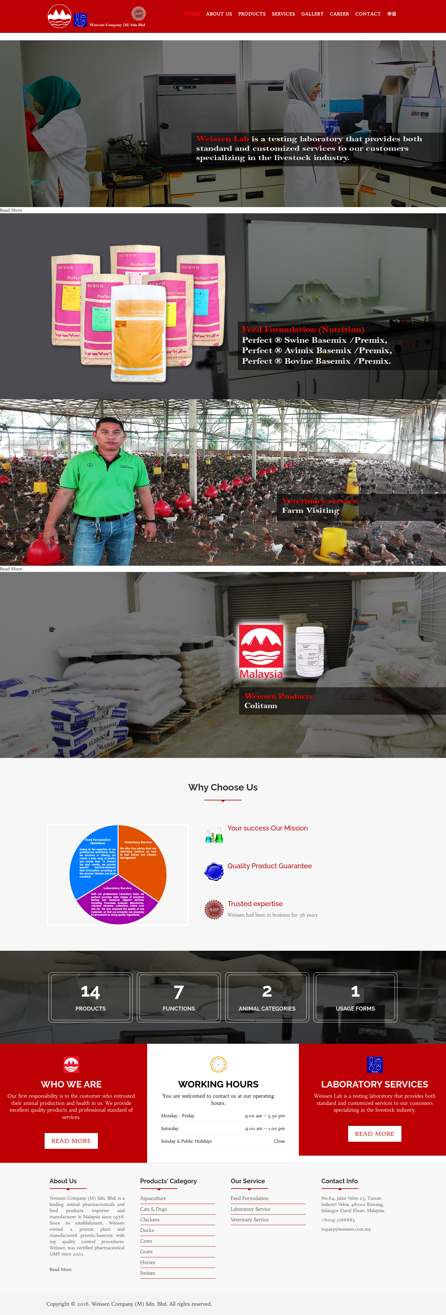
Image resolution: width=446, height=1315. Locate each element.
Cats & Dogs (153, 1209)
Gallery (312, 14)
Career (339, 14)
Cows (146, 1241)
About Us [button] (219, 14)
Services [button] (283, 14)
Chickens (150, 1220)
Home (192, 14)
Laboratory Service (250, 1209)
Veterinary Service (250, 1220)
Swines (147, 1273)
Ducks (147, 1230)
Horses (147, 1262)
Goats (146, 1252)
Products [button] (252, 14)
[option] (117, 874)
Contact (368, 14)
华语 (391, 14)
